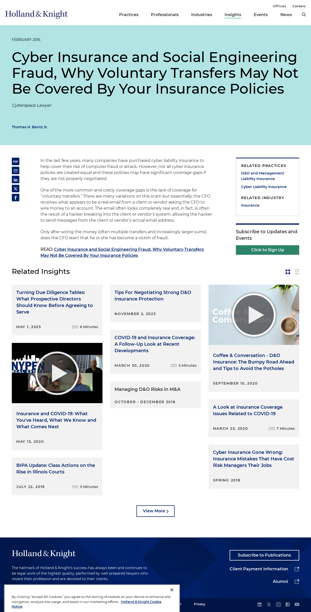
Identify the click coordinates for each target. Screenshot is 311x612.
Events (261, 14)
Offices (279, 6)
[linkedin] (259, 605)
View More (154, 511)
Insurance (250, 205)
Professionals (165, 14)
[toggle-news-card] (288, 272)
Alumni (280, 581)
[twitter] (269, 605)
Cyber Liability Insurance (264, 187)
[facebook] (288, 605)
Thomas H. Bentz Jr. (30, 127)
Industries (201, 14)
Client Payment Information (259, 569)
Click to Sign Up (267, 250)
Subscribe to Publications (264, 555)
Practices (128, 14)
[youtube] (297, 605)
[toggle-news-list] (297, 272)
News (286, 14)
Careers (299, 6)
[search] (304, 14)
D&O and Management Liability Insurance (262, 176)
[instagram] (278, 605)
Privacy (199, 604)
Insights (233, 14)
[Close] (171, 597)
